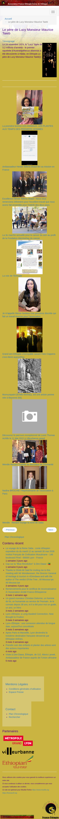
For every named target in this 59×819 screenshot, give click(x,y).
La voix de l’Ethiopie (12, 276)
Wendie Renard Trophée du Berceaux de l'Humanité (27, 464)
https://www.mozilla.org (40, 790)
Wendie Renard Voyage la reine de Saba (22, 522)
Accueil (8, 19)
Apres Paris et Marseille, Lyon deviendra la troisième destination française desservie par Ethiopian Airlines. (27, 635)
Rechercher (14, 717)
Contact (10, 709)
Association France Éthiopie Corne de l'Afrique (27, 4)
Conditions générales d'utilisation (25, 689)
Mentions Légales (17, 684)
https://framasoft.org (9, 793)
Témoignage (8, 41)
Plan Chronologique (14, 537)
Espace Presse (16, 692)
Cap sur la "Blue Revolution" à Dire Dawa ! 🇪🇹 (28, 564)
